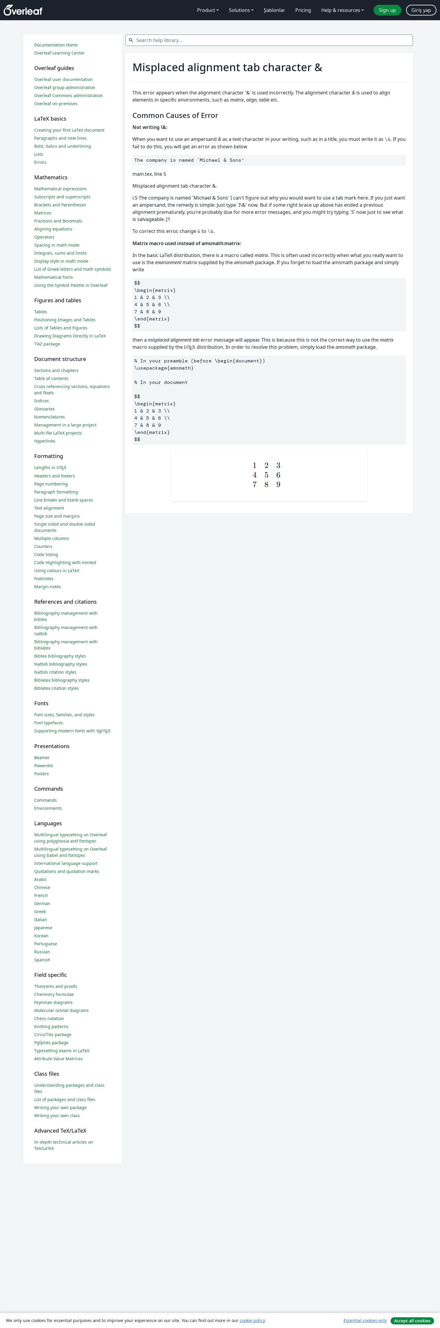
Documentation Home (56, 45)
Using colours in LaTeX (56, 570)
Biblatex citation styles (56, 688)
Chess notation (49, 1018)
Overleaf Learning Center (59, 53)
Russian (42, 952)
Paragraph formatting (56, 492)
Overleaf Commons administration (68, 95)
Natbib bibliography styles (60, 664)
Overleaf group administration (64, 87)
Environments (48, 808)
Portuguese (45, 943)
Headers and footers (54, 476)
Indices (41, 401)
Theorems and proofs (55, 986)
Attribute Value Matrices (58, 1058)
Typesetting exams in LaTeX (61, 1050)
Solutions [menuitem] (239, 10)
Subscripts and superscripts (62, 197)
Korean (41, 935)
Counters (43, 546)
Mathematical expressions (60, 189)
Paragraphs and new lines (60, 138)
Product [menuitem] (206, 10)
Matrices (43, 213)
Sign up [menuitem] (387, 10)
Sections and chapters (56, 370)
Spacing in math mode (56, 245)
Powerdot (43, 765)
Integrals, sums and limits (60, 253)
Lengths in (50, 467)
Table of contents (51, 378)
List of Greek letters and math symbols (72, 269)
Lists (38, 154)
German (42, 903)
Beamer (42, 757)
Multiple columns (51, 538)
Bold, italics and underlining (62, 146)
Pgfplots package (51, 1042)
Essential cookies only (365, 1320)
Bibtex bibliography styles (60, 656)
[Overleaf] (23, 10)
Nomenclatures (49, 417)
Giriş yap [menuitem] (421, 10)
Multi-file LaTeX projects (58, 433)
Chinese (42, 887)
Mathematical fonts (53, 277)
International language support (66, 863)
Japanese (43, 927)
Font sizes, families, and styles (64, 714)
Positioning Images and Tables (65, 320)
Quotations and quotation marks (66, 871)
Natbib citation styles (55, 672)
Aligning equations (53, 229)
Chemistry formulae (54, 994)
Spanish (42, 960)
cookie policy (252, 1320)
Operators (44, 237)
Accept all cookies (412, 1321)
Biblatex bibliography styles (62, 680)
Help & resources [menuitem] (340, 10)
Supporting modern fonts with (72, 731)
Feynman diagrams (53, 1002)
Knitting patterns (51, 1026)
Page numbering (51, 484)
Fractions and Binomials (58, 221)
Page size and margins (57, 516)
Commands (45, 800)
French (41, 895)
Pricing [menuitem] (303, 10)
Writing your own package (60, 1107)
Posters (41, 773)
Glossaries (44, 409)
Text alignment (49, 508)
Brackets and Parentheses (60, 205)
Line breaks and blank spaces (63, 500)
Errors (40, 162)
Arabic (40, 879)
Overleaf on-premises (55, 103)
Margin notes (47, 586)
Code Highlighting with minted (65, 562)
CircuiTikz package (52, 1034)
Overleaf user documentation (63, 79)
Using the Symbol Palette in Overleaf (70, 285)
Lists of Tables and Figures (60, 328)
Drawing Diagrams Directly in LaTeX (70, 336)
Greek (40, 911)
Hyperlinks (44, 441)
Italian (40, 919)
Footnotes (44, 578)
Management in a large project (65, 425)
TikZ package (47, 344)
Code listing (46, 554)
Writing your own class (57, 1115)
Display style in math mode (61, 261)
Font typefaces (48, 723)
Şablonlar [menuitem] (274, 10)
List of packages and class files (64, 1099)
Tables (40, 312)
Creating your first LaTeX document (69, 130)
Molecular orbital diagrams (61, 1010)
